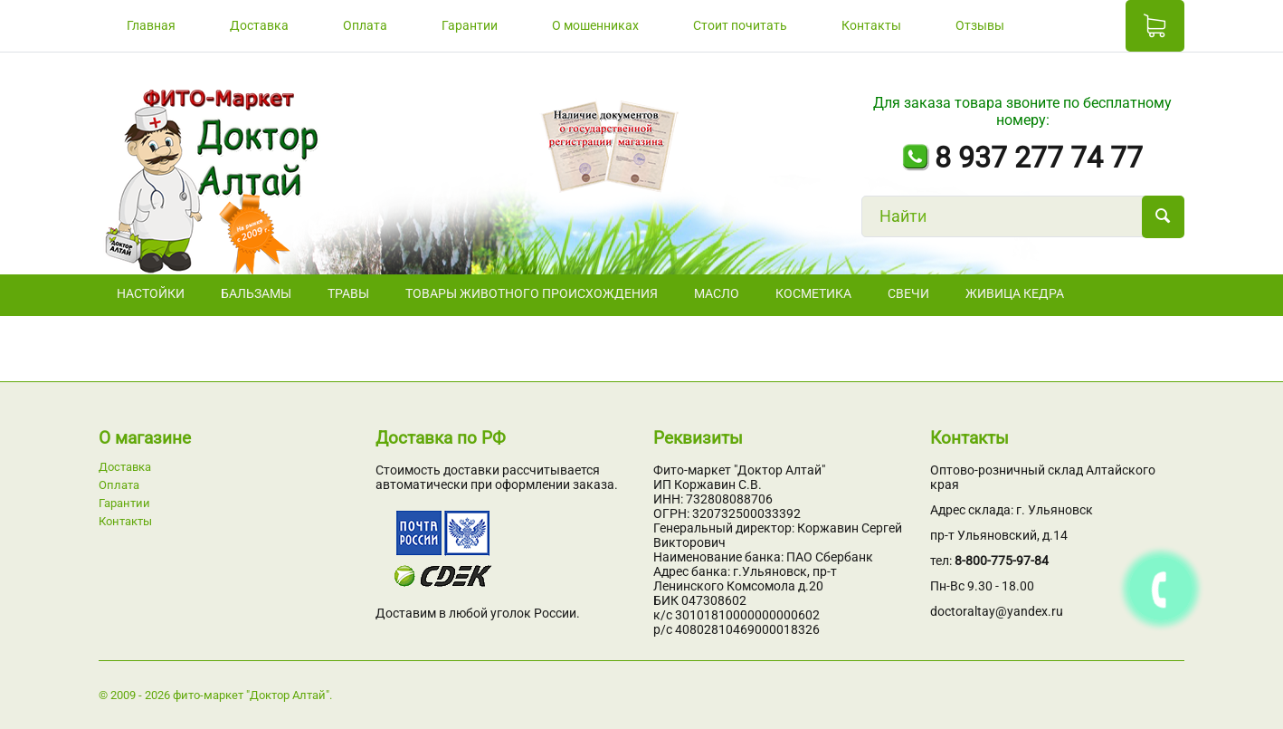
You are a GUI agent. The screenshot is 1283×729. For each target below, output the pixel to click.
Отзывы (979, 25)
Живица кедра (1014, 293)
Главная (151, 25)
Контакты (871, 25)
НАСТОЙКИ (151, 293)
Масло (716, 293)
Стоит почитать (740, 25)
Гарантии (470, 25)
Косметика (813, 293)
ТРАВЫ (348, 293)
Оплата (365, 25)
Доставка (259, 25)
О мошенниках (595, 25)
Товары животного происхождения (531, 293)
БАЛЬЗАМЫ (256, 293)
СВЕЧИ (908, 293)
